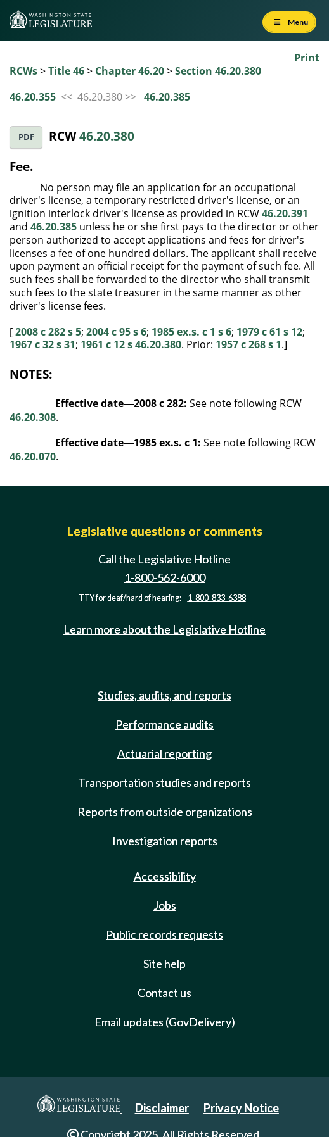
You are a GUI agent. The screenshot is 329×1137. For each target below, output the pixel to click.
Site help (164, 964)
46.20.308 (33, 417)
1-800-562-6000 (164, 577)
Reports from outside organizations (164, 812)
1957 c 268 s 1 (248, 344)
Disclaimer (162, 1108)
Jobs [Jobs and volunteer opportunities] (164, 905)
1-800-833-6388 (217, 598)
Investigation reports (164, 841)
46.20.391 (285, 213)
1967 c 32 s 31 (42, 344)
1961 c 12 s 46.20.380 (131, 344)
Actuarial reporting (164, 753)
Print (306, 58)
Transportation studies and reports (164, 782)
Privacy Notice (241, 1108)
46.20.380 (106, 136)
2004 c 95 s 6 (116, 332)
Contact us (164, 993)
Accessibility (165, 876)
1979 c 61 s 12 (269, 332)
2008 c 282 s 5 (48, 332)
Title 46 (66, 71)
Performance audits (164, 724)
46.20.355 (33, 97)
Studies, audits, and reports (164, 695)
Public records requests (164, 934)
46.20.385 (167, 97)
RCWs (23, 71)
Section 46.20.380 (218, 71)
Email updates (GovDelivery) (164, 1022)
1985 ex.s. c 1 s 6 (191, 332)
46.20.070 (33, 456)
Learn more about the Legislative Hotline (164, 629)
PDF (26, 137)
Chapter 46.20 (129, 71)
